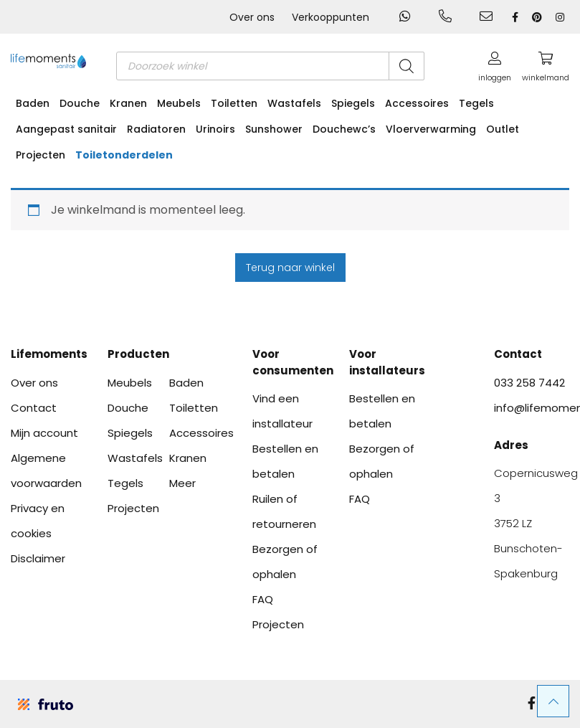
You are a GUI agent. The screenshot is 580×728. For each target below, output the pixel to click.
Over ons (252, 17)
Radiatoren (156, 129)
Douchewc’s (344, 129)
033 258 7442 (529, 382)
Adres (511, 445)
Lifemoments (48, 353)
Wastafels (294, 103)
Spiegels (353, 103)
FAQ (262, 599)
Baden (32, 103)
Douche (80, 103)
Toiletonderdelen (124, 155)
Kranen (128, 103)
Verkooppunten (330, 17)
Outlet (502, 129)
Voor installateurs (386, 362)
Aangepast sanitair (66, 129)
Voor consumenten (290, 362)
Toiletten (234, 103)
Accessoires (417, 103)
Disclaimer (38, 558)
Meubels (179, 103)
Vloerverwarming (431, 129)
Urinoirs (215, 129)
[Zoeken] (406, 66)
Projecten (40, 155)
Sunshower (274, 129)
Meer (182, 483)
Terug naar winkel (290, 267)
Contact (34, 407)
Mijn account (44, 432)
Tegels (476, 103)
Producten (138, 353)
